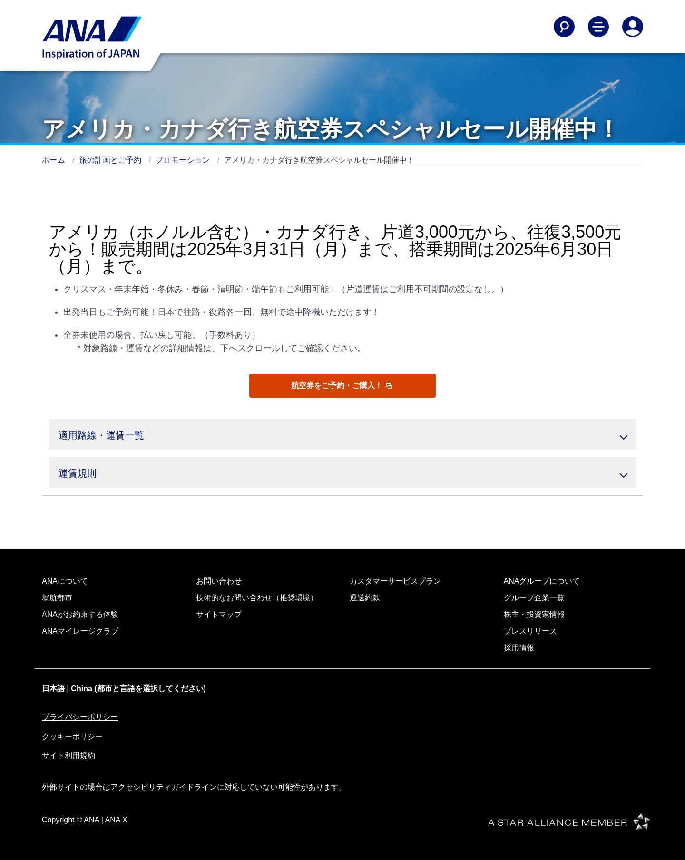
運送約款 (365, 598)
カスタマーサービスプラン (395, 581)
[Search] (564, 26)
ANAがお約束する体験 (80, 614)
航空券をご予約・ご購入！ (341, 385)
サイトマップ (219, 614)
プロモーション (184, 160)
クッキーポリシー (72, 737)
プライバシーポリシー (80, 717)
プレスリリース (530, 631)
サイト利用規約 (68, 756)
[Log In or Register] (632, 26)
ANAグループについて (542, 581)
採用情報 (519, 648)
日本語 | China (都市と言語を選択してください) (124, 688)
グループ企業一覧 (534, 598)
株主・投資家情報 (534, 614)
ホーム (55, 160)
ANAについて (65, 581)
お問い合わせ (219, 581)
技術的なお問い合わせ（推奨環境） (257, 598)
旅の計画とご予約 (111, 160)
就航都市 (57, 598)
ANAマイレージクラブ (80, 631)
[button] (342, 434)
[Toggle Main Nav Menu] (598, 26)
